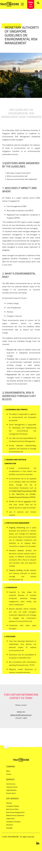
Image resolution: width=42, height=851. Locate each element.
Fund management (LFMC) (17, 206)
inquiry (30, 4)
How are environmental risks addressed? (22, 179)
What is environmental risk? (17, 176)
